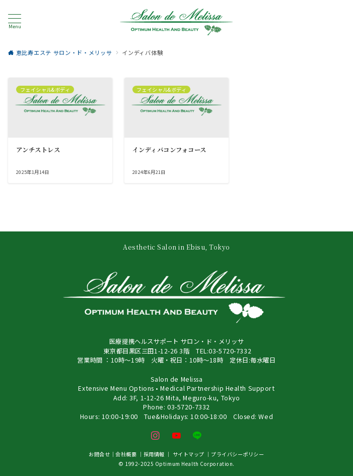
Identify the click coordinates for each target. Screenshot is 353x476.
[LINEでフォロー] (197, 436)
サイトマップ (188, 454)
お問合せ (99, 454)
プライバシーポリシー (237, 454)
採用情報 (154, 454)
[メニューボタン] (14, 21)
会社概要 (125, 454)
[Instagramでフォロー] (155, 436)
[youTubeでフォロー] (176, 436)
